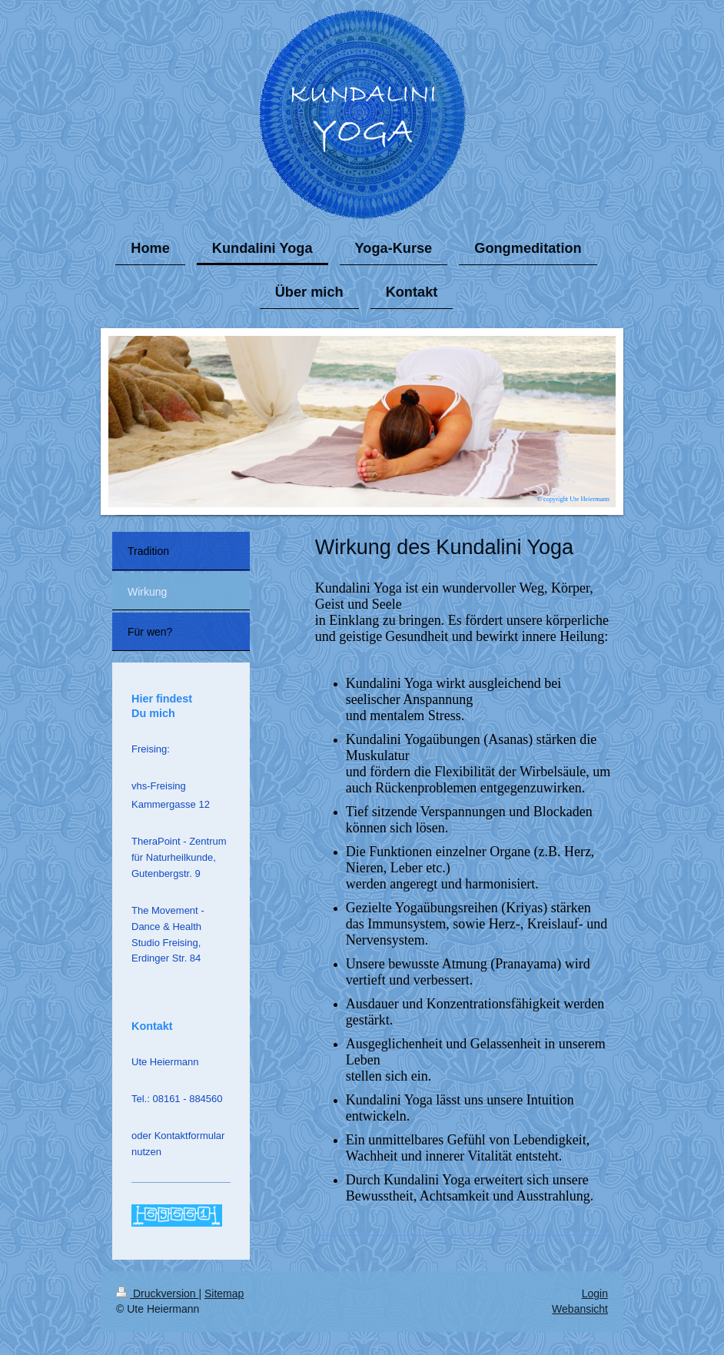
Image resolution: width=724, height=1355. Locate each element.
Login (595, 1293)
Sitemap (224, 1293)
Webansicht (580, 1309)
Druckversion (157, 1293)
